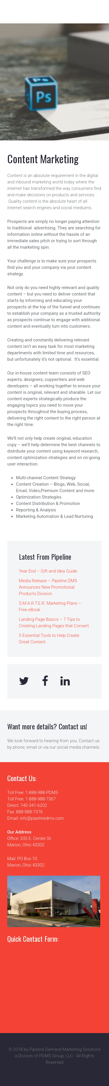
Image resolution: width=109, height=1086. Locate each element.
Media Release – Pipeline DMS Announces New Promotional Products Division (48, 587)
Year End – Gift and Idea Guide (48, 571)
